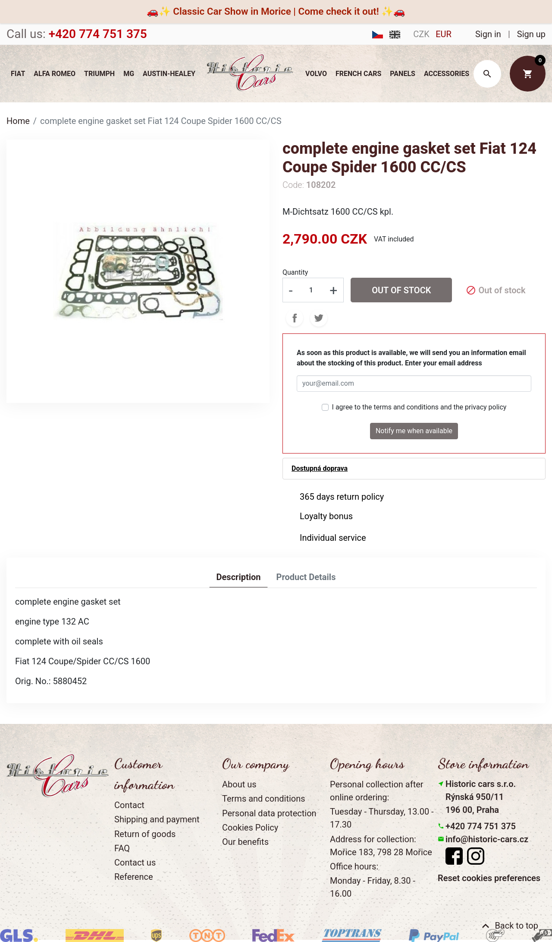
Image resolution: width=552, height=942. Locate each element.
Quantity (295, 272)
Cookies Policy (250, 827)
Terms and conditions (263, 798)
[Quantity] (311, 289)
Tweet (318, 318)
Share (294, 318)
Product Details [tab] (306, 577)
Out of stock (401, 290)
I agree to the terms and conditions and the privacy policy (419, 407)
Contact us (135, 862)
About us (239, 784)
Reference (133, 877)
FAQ (122, 848)
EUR (444, 34)
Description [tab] (238, 577)
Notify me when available (414, 431)
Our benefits (245, 842)
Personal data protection (269, 813)
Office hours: (354, 866)
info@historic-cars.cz (486, 839)
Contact (129, 805)
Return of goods (145, 834)
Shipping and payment (157, 819)
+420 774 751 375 (480, 826)
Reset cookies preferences (489, 878)
